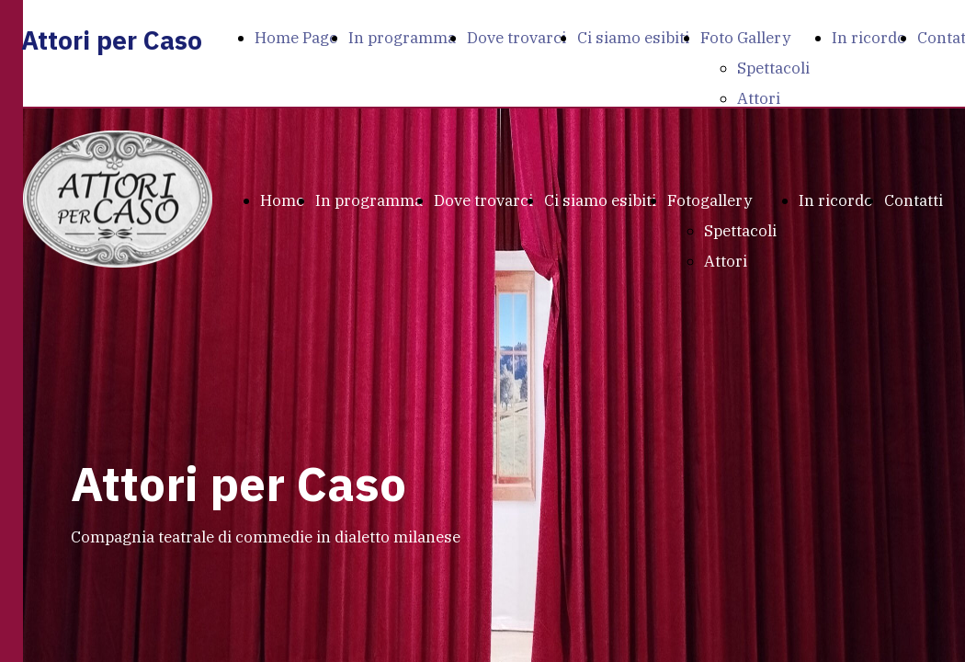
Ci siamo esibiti (633, 38)
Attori (758, 98)
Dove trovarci (516, 38)
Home (282, 200)
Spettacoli (773, 68)
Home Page (296, 38)
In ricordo (869, 38)
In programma (402, 38)
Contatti (913, 200)
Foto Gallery (745, 38)
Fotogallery (709, 200)
